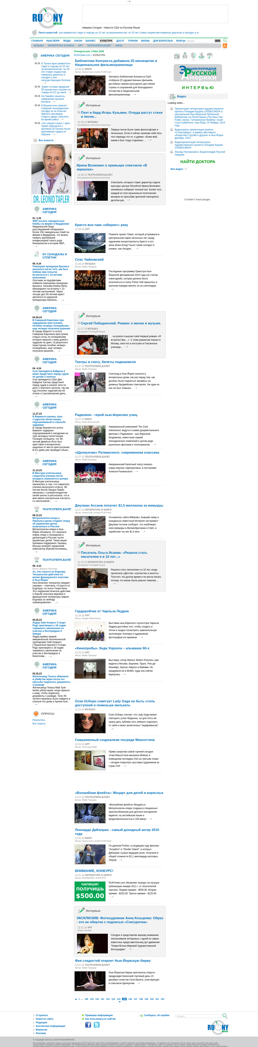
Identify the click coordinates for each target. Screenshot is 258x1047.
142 (108, 999)
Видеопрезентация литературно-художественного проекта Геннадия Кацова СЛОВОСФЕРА (199, 145)
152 (162, 999)
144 (118, 999)
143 (113, 999)
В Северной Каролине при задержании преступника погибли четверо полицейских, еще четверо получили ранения (51, 324)
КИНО (118, 45)
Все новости (46, 140)
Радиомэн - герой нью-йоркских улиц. (106, 415)
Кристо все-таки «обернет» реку (101, 225)
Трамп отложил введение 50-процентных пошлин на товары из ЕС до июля (56, 89)
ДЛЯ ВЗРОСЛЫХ (163, 40)
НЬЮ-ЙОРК (53, 40)
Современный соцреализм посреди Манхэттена (115, 740)
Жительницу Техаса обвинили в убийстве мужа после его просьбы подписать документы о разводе (51, 680)
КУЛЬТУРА (106, 40)
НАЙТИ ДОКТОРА (197, 161)
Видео (181, 96)
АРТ (80, 45)
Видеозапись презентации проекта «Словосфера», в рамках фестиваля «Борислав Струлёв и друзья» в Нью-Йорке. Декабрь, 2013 (199, 133)
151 (157, 999)
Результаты (38, 720)
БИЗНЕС (91, 40)
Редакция (41, 1022)
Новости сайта (44, 1019)
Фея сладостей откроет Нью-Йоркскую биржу (113, 961)
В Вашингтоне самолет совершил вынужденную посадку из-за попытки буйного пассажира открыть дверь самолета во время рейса (55, 112)
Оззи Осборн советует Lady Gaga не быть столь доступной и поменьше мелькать (115, 703)
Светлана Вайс (89, 747)
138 (86, 999)
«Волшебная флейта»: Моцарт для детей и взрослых (119, 793)
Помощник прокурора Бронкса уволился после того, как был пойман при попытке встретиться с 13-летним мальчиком (50, 272)
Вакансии (41, 1029)
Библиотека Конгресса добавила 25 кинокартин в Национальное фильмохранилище (116, 63)
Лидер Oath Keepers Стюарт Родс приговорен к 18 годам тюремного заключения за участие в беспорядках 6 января (49, 628)
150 (152, 999)
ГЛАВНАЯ (37, 40)
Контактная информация (50, 1026)
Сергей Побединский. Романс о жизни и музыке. (121, 323)
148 (141, 999)
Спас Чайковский (89, 259)
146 (130, 999)
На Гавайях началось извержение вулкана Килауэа (53, 99)
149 (146, 999)
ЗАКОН (78, 40)
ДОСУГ (120, 40)
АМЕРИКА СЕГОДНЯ (54, 55)
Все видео (178, 169)
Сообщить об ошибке (156, 1015)
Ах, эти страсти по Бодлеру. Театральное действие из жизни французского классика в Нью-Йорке (50, 575)
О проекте (42, 1015)
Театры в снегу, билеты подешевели (105, 362)
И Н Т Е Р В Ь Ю (198, 87)
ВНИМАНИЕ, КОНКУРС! (94, 871)
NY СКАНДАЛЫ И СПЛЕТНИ (54, 256)
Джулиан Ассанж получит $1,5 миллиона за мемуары (119, 505)
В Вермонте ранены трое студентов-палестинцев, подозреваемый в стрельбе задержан (49, 420)
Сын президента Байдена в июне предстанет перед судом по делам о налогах (50, 374)
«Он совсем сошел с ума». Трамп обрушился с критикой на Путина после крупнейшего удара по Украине (56, 129)
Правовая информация (99, 1015)
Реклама (41, 1033)
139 (92, 999)
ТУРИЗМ (133, 40)
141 (102, 999)
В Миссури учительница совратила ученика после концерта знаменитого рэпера (50, 476)
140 (97, 999)
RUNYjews (182, 40)
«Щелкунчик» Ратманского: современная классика (117, 452)
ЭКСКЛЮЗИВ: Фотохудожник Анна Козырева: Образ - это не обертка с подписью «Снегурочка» (120, 920)
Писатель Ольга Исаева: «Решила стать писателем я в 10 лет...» (114, 555)
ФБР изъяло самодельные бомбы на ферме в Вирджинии (50, 222)
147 (135, 999)
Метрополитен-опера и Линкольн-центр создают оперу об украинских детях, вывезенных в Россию (51, 522)
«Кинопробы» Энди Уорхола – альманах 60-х (112, 648)
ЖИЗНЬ (145, 40)
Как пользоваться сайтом (100, 1019)
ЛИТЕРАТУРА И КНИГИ (61, 45)
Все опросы (38, 723)
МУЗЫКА (39, 45)
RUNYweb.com (82, 55)
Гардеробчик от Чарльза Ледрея (102, 611)
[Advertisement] (155, 14)
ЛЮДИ (67, 40)
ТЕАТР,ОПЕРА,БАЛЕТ (99, 45)
